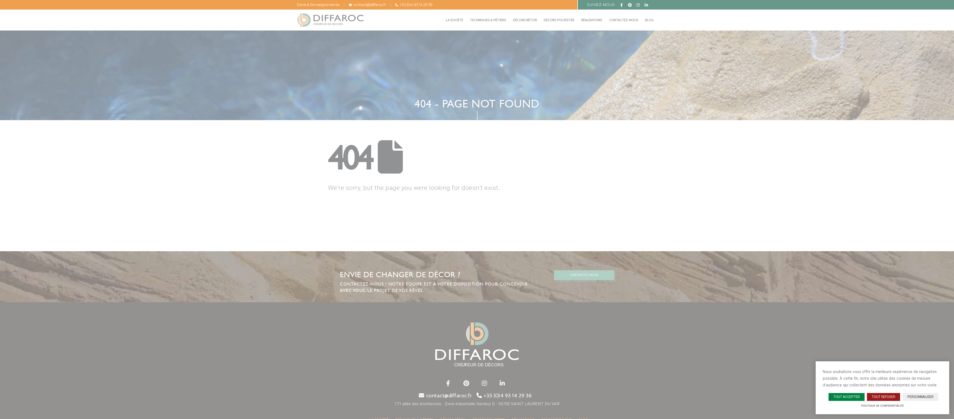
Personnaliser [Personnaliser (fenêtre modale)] (920, 397)
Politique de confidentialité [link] (882, 405)
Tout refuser (883, 397)
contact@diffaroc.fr (367, 5)
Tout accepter (846, 397)
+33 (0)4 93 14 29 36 (413, 5)
